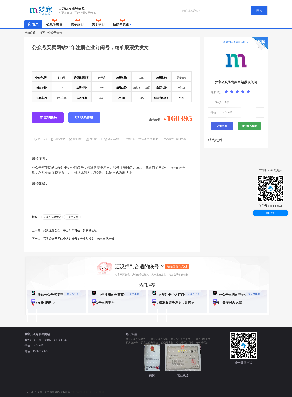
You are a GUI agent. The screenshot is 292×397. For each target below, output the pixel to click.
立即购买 (48, 117)
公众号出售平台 (201, 339)
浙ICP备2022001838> (82, 392)
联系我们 (77, 23)
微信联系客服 (249, 126)
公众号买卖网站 (52, 217)
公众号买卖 (72, 217)
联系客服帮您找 (177, 266)
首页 (33, 24)
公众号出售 (54, 23)
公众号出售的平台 (180, 339)
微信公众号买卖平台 (137, 339)
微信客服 (270, 213)
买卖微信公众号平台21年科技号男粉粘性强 (70, 230)
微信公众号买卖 (159, 339)
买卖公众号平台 (149, 342)
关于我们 (98, 23)
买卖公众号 (132, 342)
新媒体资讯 (122, 24)
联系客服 (84, 117)
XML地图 (98, 392)
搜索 (259, 10)
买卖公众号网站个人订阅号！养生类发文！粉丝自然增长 (78, 238)
